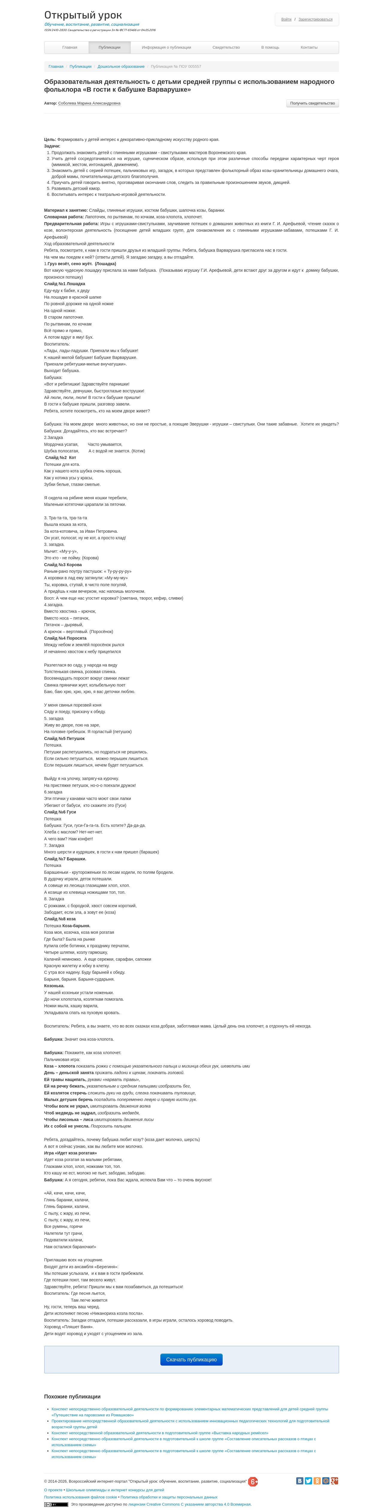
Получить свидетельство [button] (312, 103)
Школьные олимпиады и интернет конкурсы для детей (115, 1490)
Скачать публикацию (191, 1360)
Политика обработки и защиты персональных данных (169, 1497)
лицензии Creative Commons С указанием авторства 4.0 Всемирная (189, 1504)
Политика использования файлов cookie (80, 1497)
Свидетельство (226, 47)
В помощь (270, 47)
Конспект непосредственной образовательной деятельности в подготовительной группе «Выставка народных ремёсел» (160, 1433)
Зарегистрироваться (315, 19)
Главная (70, 47)
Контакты (309, 47)
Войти (286, 19)
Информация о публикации (166, 47)
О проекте (53, 1490)
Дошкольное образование (121, 66)
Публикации (110, 47)
